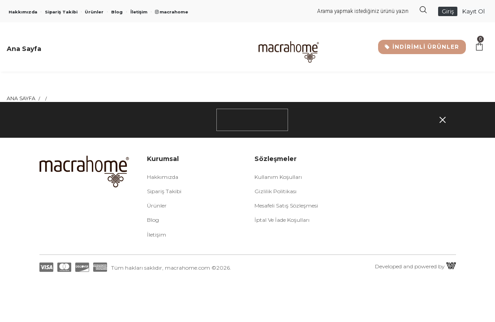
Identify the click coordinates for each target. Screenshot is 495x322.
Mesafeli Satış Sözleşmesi (286, 205)
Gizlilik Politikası (275, 191)
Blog (117, 11)
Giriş (448, 11)
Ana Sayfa (21, 98)
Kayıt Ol (473, 11)
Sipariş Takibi (61, 11)
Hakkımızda (23, 11)
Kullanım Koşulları (278, 177)
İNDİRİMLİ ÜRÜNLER (422, 46)
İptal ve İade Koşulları (282, 219)
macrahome (171, 11)
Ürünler (94, 11)
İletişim (138, 11)
